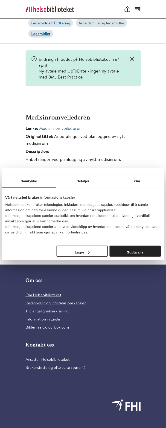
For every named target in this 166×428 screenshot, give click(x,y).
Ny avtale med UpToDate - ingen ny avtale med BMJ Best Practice (79, 74)
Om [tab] (137, 181)
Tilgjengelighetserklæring (47, 311)
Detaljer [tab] (83, 181)
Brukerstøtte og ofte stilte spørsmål (56, 367)
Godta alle (135, 252)
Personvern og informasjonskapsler (56, 303)
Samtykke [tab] (29, 181)
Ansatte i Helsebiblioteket (48, 359)
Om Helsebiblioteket (43, 294)
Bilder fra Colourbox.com (47, 327)
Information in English (44, 319)
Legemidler (40, 33)
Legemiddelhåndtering (50, 23)
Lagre (82, 252)
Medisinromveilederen (60, 128)
